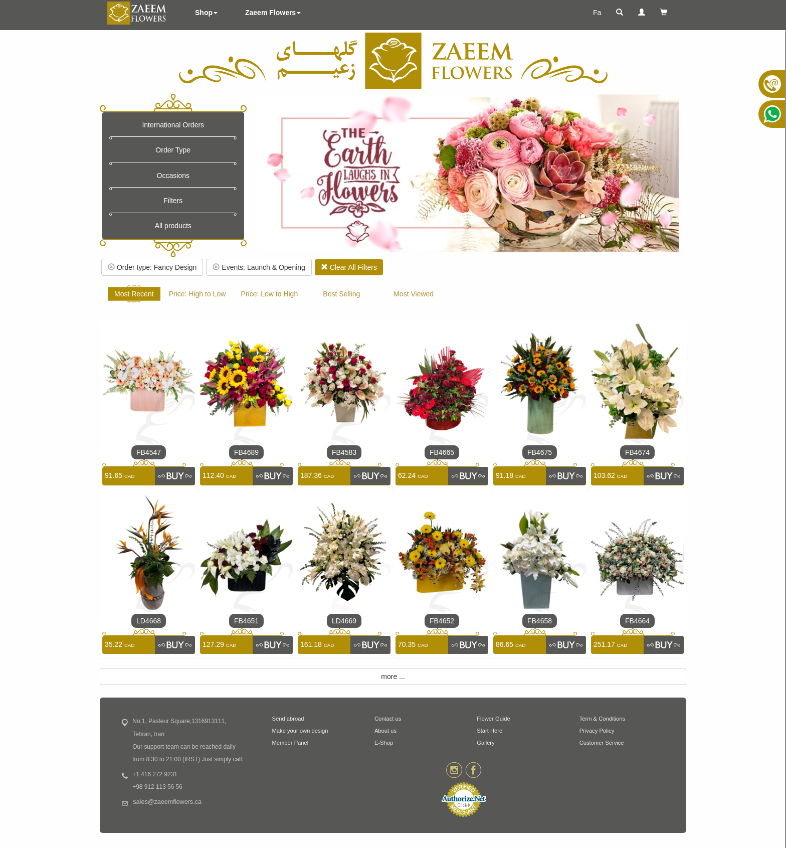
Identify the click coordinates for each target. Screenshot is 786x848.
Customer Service (601, 743)
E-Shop (383, 743)
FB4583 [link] (344, 452)
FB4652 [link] (442, 621)
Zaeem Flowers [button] (273, 13)
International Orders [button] (173, 125)
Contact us (387, 719)
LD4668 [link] (148, 621)
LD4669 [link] (344, 621)
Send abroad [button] (288, 719)
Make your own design (300, 731)
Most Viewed (414, 294)
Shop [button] (206, 13)
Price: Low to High (269, 294)
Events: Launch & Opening (259, 267)
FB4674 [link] (637, 452)
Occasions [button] (173, 176)
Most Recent (134, 294)
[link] (175, 476)
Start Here (489, 731)
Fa (597, 13)
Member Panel (290, 743)
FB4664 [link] (637, 621)
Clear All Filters (349, 267)
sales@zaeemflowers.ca (167, 801)
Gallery (485, 743)
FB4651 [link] (246, 621)
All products (173, 226)
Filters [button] (172, 201)
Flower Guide (493, 719)
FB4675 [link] (539, 452)
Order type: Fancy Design (152, 267)
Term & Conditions (602, 719)
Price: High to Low (197, 294)
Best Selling (341, 294)
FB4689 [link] (246, 452)
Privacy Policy (597, 731)
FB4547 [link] (148, 452)
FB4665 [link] (442, 452)
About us (385, 731)
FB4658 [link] (539, 621)
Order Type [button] (172, 150)
